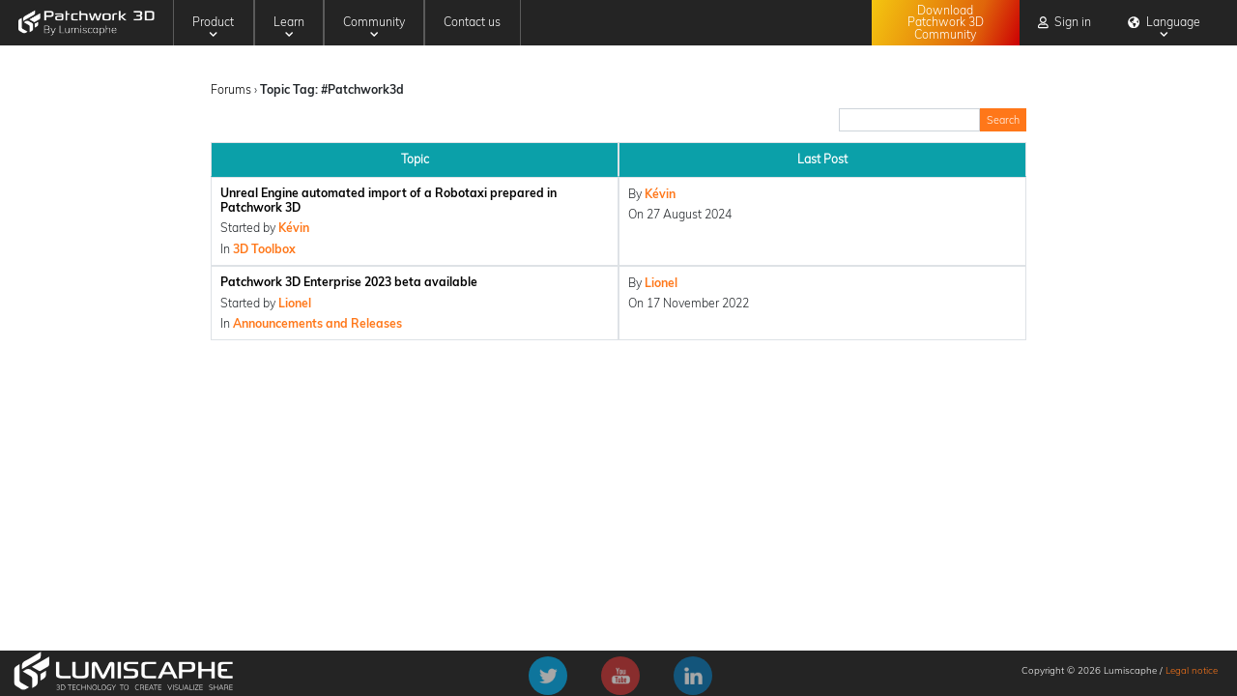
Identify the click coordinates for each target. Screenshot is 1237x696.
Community (374, 26)
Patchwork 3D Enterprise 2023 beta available (348, 282)
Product (213, 26)
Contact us (472, 21)
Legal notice (1191, 670)
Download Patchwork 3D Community (945, 22)
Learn (289, 26)
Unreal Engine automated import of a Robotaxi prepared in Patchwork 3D (388, 200)
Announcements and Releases (317, 323)
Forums (231, 89)
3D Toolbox (264, 249)
